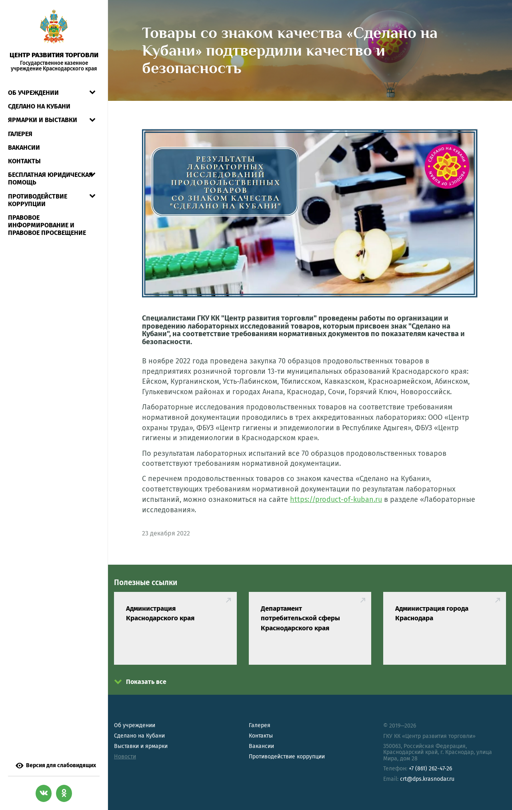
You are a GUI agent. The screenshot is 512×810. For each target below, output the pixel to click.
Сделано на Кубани (139, 735)
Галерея (20, 134)
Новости (125, 756)
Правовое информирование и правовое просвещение (47, 225)
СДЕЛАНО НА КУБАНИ (39, 106)
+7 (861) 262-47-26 (430, 768)
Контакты (24, 161)
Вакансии (24, 147)
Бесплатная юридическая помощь (50, 178)
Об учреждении (33, 92)
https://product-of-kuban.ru (336, 499)
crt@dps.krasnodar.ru (427, 779)
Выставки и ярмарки (141, 746)
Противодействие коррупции (37, 200)
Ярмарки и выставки (42, 120)
